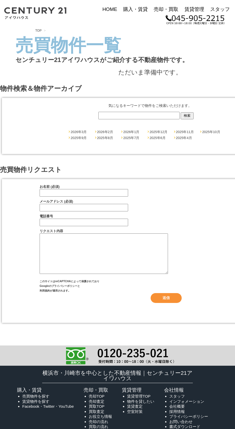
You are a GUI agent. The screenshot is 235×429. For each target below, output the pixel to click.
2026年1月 (131, 132)
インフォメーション (186, 409)
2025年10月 (211, 132)
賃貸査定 (135, 414)
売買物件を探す (35, 404)
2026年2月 (105, 132)
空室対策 (135, 419)
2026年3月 (79, 132)
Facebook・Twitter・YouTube (48, 414)
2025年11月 (185, 132)
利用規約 (45, 298)
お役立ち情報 (100, 424)
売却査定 (96, 409)
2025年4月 (184, 138)
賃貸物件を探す (35, 409)
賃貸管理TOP (139, 404)
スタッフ (220, 9)
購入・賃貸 (135, 9)
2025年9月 (79, 138)
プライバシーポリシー (64, 293)
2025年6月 (158, 138)
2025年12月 (158, 132)
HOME (109, 9)
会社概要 (177, 414)
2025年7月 (131, 138)
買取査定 (96, 419)
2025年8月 (105, 138)
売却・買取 (166, 9)
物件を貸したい (140, 409)
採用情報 (177, 419)
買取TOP (97, 414)
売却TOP (97, 404)
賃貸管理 (194, 9)
